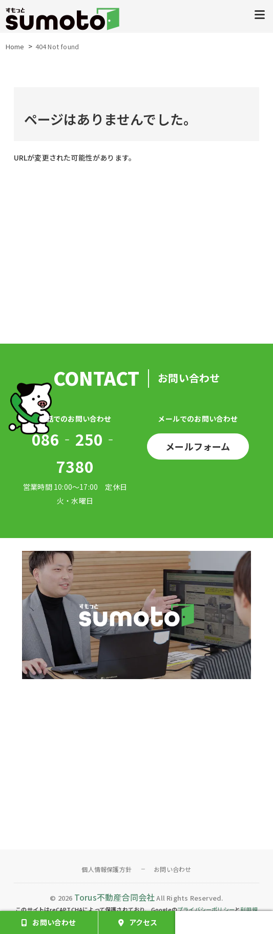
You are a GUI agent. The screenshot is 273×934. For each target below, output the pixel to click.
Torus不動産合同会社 (114, 897)
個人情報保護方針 (106, 869)
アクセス (143, 922)
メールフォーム (197, 446)
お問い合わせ (172, 869)
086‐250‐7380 (75, 453)
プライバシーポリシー (206, 909)
